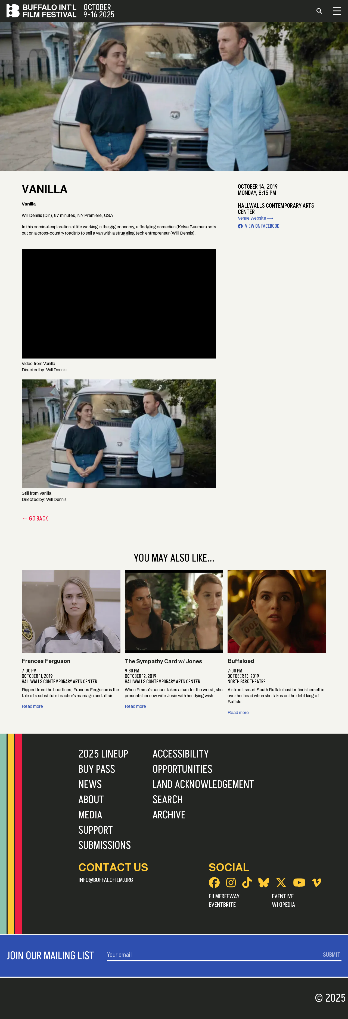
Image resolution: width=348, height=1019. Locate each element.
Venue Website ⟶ (255, 218)
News (90, 784)
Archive (169, 815)
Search (168, 800)
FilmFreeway (224, 896)
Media (90, 815)
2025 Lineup (103, 754)
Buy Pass (96, 769)
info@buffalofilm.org (105, 880)
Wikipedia (283, 904)
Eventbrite (222, 904)
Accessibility (181, 754)
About (91, 800)
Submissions (104, 845)
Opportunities (182, 769)
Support (95, 830)
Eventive (283, 896)
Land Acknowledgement (203, 784)
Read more (32, 706)
